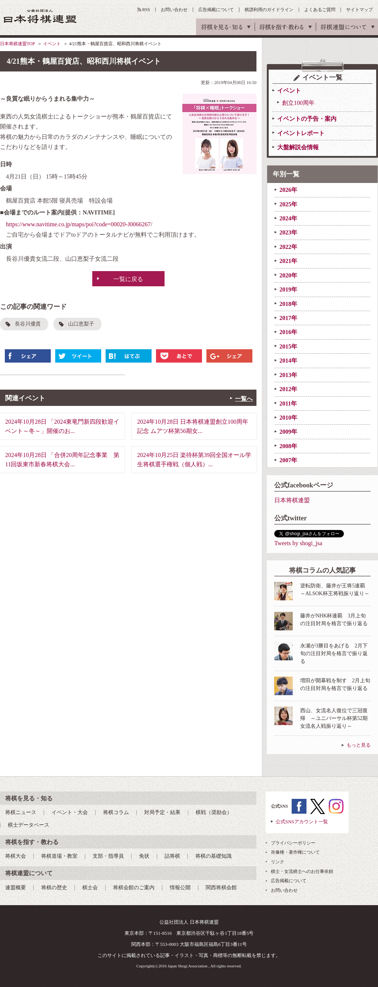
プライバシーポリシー (293, 843)
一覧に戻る (128, 279)
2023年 (288, 232)
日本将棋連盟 (292, 500)
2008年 (288, 446)
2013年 (288, 375)
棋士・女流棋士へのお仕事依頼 (302, 871)
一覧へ (244, 399)
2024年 (288, 218)
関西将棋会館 (221, 887)
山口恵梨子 (81, 324)
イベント (52, 43)
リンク (277, 861)
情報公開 (180, 887)
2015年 (288, 346)
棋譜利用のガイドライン (269, 9)
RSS (146, 9)
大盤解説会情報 (298, 147)
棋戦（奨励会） (214, 812)
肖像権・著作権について (295, 852)
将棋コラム (116, 812)
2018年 (288, 304)
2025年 (288, 204)
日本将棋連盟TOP (17, 43)
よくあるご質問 (319, 9)
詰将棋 (172, 856)
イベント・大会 (70, 812)
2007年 (288, 460)
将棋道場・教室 (59, 856)
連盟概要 (15, 887)
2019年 (288, 289)
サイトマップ (359, 9)
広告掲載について (216, 9)
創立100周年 (298, 103)
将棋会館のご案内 (134, 887)
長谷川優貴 (28, 324)
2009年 (288, 432)
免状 (144, 856)
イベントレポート (301, 133)
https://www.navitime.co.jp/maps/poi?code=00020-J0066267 (78, 224)
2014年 (288, 360)
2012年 (288, 389)
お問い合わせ (174, 9)
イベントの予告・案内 (306, 119)
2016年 (288, 332)
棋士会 (90, 887)
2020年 (288, 275)
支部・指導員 (108, 856)
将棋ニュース (20, 812)
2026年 (288, 190)
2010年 (288, 417)
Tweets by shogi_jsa (298, 543)
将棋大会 (15, 856)
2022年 (288, 247)
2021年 (288, 261)
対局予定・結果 (162, 812)
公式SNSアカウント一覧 (302, 821)
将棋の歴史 (54, 887)
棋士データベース (28, 825)
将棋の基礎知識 (213, 856)
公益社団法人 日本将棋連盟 (40, 16)
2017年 (288, 318)
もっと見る (358, 745)
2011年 (288, 403)
